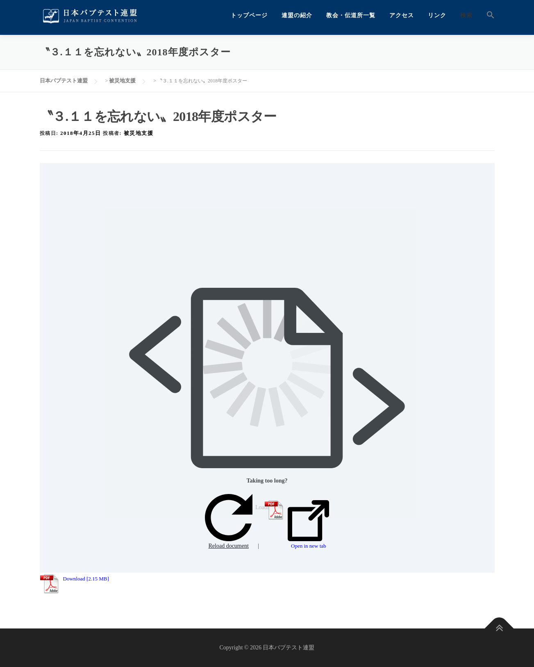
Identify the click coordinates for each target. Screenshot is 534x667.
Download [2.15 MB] (86, 579)
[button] (487, 15)
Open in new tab (308, 524)
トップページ (249, 15)
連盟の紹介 (297, 15)
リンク (437, 15)
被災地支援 (139, 133)
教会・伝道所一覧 (350, 15)
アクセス (401, 15)
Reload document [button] (228, 521)
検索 (466, 15)
